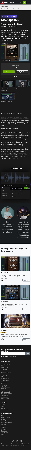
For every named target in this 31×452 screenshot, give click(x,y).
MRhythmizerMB (5, 392)
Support (20, 8)
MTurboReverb (5, 398)
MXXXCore (4, 369)
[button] (20, 2)
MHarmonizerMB (5, 364)
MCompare (4, 385)
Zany (8, 222)
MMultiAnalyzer (5, 365)
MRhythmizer (4, 390)
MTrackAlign (4, 395)
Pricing (15, 8)
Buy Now (8, 72)
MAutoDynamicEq (5, 376)
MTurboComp (4, 397)
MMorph (4, 330)
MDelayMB (4, 301)
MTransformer (5, 367)
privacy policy (13, 356)
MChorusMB (5, 273)
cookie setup (24, 445)
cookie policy (16, 445)
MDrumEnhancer (5, 387)
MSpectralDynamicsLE (7, 393)
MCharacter (4, 383)
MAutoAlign (4, 375)
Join (27, 353)
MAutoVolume (5, 380)
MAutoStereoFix (5, 378)
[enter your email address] (13, 353)
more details (26, 280)
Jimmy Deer (23, 222)
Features (9, 8)
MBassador (4, 381)
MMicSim (3, 388)
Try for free (22, 72)
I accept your (9, 356)
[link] (10, 441)
